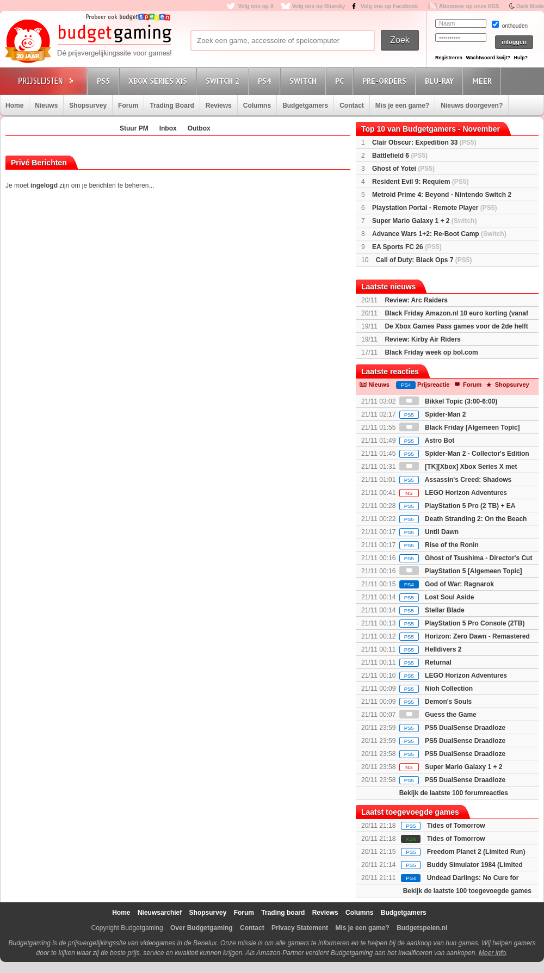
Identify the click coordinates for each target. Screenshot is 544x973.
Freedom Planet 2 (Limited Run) (476, 852)
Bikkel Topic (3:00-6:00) (448, 401)
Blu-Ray (441, 81)
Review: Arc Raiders (416, 300)
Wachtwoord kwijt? (488, 57)
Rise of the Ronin (439, 545)
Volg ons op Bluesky (318, 6)
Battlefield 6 (400, 155)
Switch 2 (224, 81)
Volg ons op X (256, 6)
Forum (128, 105)
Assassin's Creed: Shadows (455, 480)
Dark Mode (530, 6)
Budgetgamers (305, 105)
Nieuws (46, 105)
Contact (351, 105)
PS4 (266, 81)
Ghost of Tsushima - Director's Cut (466, 558)
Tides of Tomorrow (456, 825)
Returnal (425, 662)
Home (14, 105)
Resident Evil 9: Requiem (420, 181)
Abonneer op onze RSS (469, 6)
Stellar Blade (432, 610)
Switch (304, 81)
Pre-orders (386, 81)
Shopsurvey (88, 105)
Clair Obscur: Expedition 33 (424, 142)
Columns (257, 105)
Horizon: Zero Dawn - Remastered (464, 636)
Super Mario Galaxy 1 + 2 (424, 221)
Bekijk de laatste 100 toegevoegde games (467, 891)
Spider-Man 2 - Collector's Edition (464, 453)
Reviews (219, 105)
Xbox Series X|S (159, 81)
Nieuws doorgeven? (472, 105)
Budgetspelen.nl (422, 928)
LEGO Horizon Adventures (453, 493)
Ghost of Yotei (403, 168)
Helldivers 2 (430, 649)
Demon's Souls (435, 701)
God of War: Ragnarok (446, 584)
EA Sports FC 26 (407, 247)
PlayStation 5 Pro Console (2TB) (462, 623)
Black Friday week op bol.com (431, 352)
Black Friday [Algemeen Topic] (459, 427)
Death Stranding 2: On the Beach (463, 519)
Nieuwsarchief (160, 912)
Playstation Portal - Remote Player (434, 208)
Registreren (448, 57)
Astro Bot (427, 440)
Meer (483, 81)
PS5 (105, 81)
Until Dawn (429, 532)
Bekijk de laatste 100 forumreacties (453, 793)
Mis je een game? (402, 105)
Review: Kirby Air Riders (423, 339)
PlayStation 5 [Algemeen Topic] (460, 571)
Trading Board (172, 105)
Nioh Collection (436, 688)
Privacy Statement (299, 928)
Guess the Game (438, 714)
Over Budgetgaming (201, 928)
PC (341, 81)
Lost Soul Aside (436, 597)
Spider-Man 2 (432, 414)
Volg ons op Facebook (389, 6)
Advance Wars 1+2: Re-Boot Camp (439, 234)
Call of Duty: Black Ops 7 (424, 260)
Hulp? (521, 57)
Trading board (283, 912)
